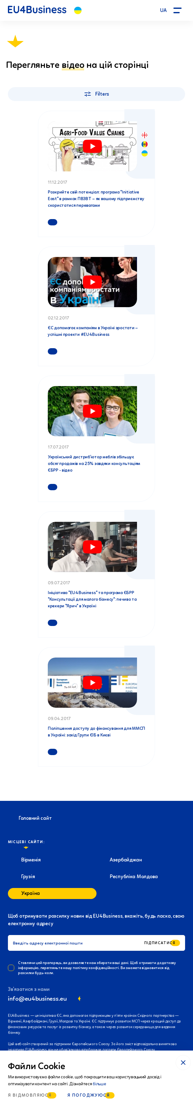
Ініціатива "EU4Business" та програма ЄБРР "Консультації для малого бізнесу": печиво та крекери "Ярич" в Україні (92, 599)
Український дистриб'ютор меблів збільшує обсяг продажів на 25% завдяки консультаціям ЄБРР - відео (94, 463)
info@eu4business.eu (37, 998)
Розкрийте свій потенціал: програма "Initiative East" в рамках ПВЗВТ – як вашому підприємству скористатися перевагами (96, 198)
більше (99, 1084)
